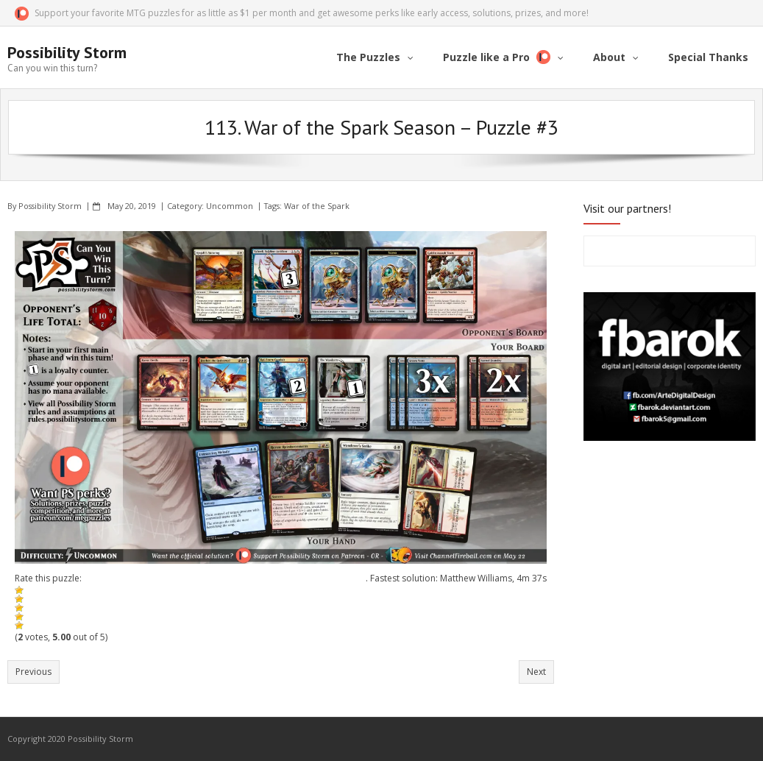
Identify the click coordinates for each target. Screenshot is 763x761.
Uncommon (229, 205)
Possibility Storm (50, 205)
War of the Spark (316, 205)
